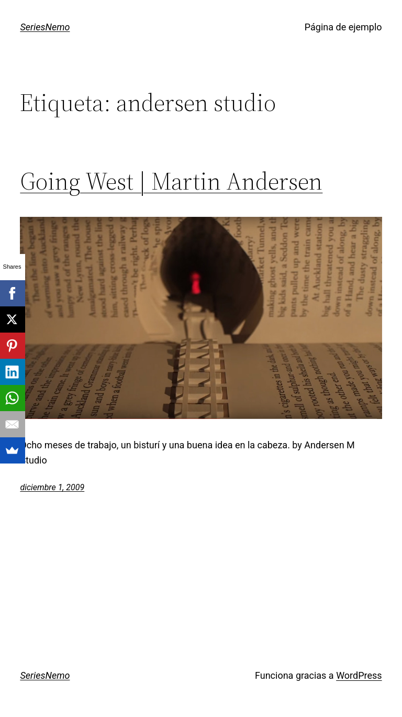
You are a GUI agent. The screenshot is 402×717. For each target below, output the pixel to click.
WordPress (359, 675)
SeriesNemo (45, 26)
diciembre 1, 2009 (52, 487)
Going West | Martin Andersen (171, 181)
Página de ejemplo (343, 26)
